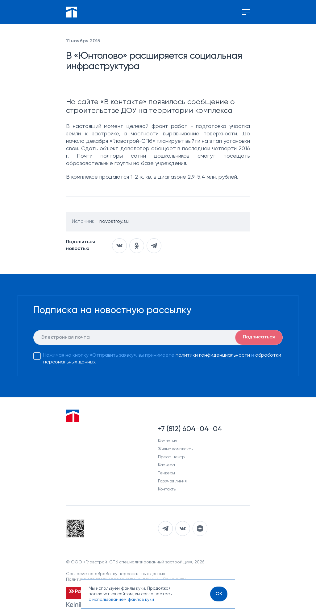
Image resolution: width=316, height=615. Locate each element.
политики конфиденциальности (213, 355)
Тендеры (166, 473)
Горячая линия (172, 481)
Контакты (167, 489)
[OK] (218, 594)
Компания (167, 441)
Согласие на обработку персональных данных (115, 574)
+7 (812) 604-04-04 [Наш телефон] (190, 429)
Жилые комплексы (175, 449)
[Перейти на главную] (71, 12)
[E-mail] (157, 337)
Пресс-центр (171, 457)
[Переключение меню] (246, 12)
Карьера (166, 465)
